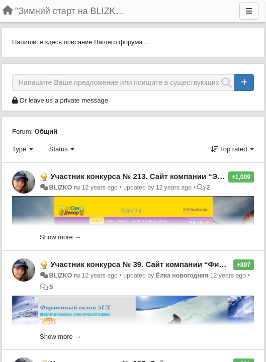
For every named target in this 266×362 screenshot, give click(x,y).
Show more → (60, 237)
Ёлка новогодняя (182, 275)
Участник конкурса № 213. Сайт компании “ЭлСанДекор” (156, 176)
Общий (46, 131)
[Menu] (248, 11)
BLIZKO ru (65, 187)
